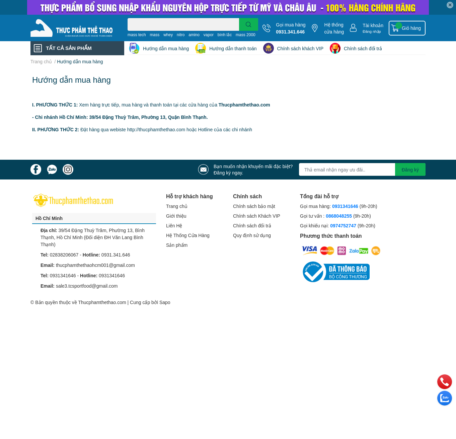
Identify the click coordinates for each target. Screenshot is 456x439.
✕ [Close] (450, 5)
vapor (209, 34)
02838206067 (64, 255)
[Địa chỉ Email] (362, 169)
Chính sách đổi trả (363, 48)
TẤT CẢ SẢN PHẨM (68, 48)
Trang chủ (176, 206)
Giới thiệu (176, 216)
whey (168, 34)
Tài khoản (373, 25)
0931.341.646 (290, 31)
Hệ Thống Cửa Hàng (188, 235)
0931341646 (63, 275)
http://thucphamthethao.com (156, 129)
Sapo (164, 302)
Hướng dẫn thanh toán (232, 48)
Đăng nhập (372, 31)
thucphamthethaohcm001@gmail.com (95, 265)
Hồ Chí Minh (49, 218)
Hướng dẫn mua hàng (166, 48)
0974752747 (344, 225)
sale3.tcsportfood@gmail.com (87, 286)
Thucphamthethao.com (102, 302)
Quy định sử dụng (252, 235)
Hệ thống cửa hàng (334, 28)
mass (155, 34)
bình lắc (225, 34)
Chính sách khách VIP (300, 48)
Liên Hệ (174, 225)
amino (194, 34)
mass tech (137, 34)
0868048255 (339, 216)
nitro (180, 34)
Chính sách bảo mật (254, 206)
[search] (248, 24)
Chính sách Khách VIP (256, 216)
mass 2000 (245, 34)
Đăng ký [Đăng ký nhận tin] (410, 169)
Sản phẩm (176, 245)
